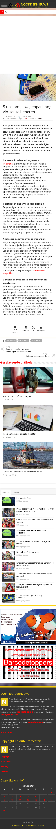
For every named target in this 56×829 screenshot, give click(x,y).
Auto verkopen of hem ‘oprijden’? (18, 396)
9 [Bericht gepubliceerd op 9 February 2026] (4, 800)
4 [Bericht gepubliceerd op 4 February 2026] (20, 796)
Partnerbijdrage (16, 119)
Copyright (6, 756)
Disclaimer (6, 761)
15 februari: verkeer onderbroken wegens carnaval (34, 574)
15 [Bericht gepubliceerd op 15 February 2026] (51, 800)
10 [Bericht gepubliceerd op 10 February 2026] (12, 800)
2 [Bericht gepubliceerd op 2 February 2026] (4, 796)
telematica (23, 341)
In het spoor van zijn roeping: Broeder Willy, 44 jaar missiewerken (35, 510)
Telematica (8, 163)
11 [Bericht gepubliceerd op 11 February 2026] (20, 800)
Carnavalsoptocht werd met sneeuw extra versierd (34, 520)
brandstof (11, 341)
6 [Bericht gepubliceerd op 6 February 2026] (35, 796)
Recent (16, 492)
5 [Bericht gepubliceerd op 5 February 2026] (28, 796)
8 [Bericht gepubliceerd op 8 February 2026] (51, 796)
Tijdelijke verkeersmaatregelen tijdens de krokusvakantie (34, 585)
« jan (3, 810)
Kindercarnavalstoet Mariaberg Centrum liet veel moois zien (35, 564)
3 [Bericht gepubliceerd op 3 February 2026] (12, 796)
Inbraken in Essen (24, 498)
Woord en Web (35, 722)
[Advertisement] (28, 45)
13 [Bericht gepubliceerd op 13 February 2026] (36, 800)
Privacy (4, 766)
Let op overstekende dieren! (36, 355)
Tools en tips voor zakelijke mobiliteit (19, 433)
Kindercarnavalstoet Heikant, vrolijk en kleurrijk (33, 542)
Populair (6, 492)
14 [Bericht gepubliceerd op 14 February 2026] (44, 800)
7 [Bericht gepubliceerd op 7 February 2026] (43, 796)
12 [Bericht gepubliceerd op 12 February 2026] (28, 800)
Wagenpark (36, 341)
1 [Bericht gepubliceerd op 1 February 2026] (51, 792)
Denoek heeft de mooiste (14, 12)
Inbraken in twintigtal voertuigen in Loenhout (31, 596)
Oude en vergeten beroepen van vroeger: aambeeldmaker (19, 349)
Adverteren (6, 732)
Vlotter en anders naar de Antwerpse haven (22, 471)
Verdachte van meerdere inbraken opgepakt (31, 531)
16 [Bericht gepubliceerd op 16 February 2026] (4, 803)
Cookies (4, 771)
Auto (7, 119)
